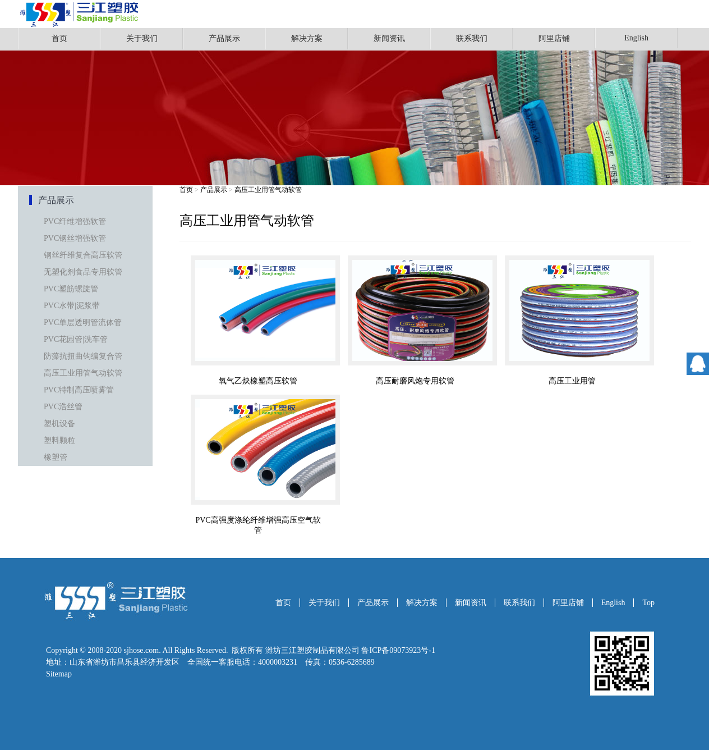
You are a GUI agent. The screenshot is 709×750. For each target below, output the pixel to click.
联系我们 (471, 38)
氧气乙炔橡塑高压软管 (258, 381)
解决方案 (307, 38)
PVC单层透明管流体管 (83, 322)
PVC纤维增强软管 (75, 221)
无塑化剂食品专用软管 (83, 272)
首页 (59, 38)
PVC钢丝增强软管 (75, 238)
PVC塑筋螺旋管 (71, 289)
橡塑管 (55, 457)
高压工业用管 (572, 381)
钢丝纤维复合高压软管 (83, 255)
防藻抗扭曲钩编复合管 (83, 356)
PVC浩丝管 (63, 407)
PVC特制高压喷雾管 (79, 390)
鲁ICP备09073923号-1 (398, 650)
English (636, 38)
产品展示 (224, 38)
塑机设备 (59, 423)
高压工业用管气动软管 (83, 373)
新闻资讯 (389, 38)
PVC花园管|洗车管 (76, 339)
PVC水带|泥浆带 (72, 305)
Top (648, 602)
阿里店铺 (554, 38)
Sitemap (59, 674)
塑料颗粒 (59, 440)
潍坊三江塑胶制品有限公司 (312, 650)
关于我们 (142, 38)
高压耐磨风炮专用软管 (415, 381)
